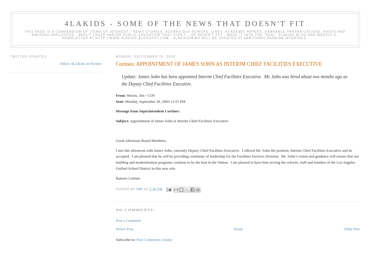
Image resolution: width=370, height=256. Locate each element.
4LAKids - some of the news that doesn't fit (184, 23)
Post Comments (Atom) (154, 239)
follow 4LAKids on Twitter (80, 63)
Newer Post (124, 229)
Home (238, 229)
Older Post (352, 229)
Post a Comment (128, 220)
